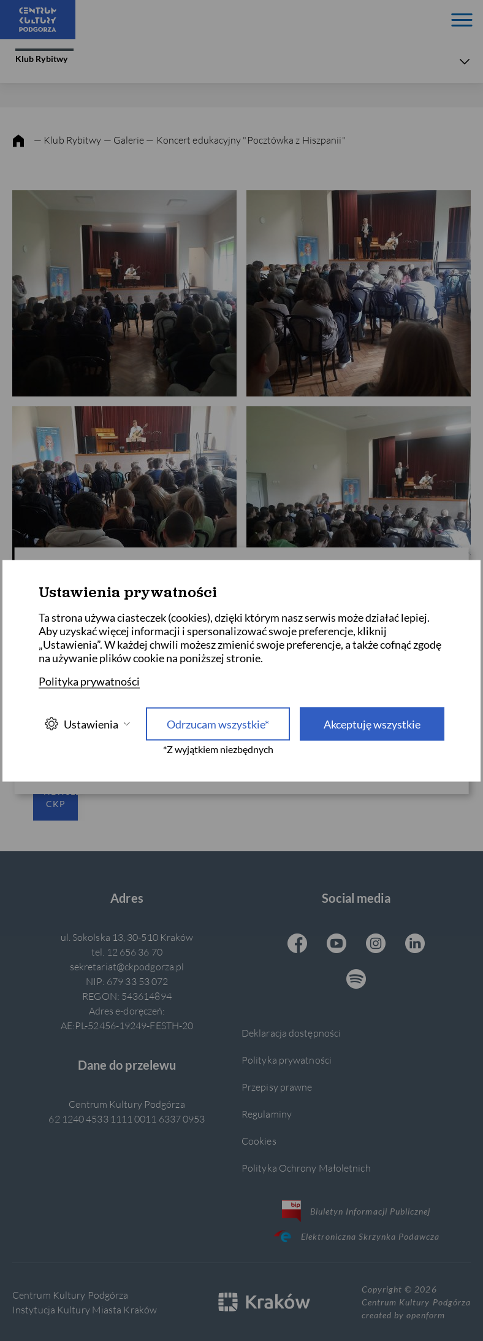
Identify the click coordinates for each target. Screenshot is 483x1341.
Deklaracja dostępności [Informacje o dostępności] (291, 1032)
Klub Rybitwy (44, 56)
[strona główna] (18, 141)
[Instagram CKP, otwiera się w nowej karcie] (376, 944)
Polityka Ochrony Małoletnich (306, 1167)
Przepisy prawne (277, 1086)
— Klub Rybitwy (68, 139)
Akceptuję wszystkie (372, 723)
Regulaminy (267, 1113)
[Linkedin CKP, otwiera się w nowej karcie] (415, 944)
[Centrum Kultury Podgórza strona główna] (37, 19)
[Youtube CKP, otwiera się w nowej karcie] (336, 944)
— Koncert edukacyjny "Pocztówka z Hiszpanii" (245, 139)
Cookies (259, 1140)
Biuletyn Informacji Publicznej (356, 1211)
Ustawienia (87, 724)
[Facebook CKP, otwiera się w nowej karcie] (297, 944)
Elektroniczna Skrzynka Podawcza (356, 1236)
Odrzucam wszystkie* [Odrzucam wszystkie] (218, 723)
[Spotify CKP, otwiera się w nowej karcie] (356, 980)
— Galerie (125, 139)
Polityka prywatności (287, 1059)
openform (425, 1315)
